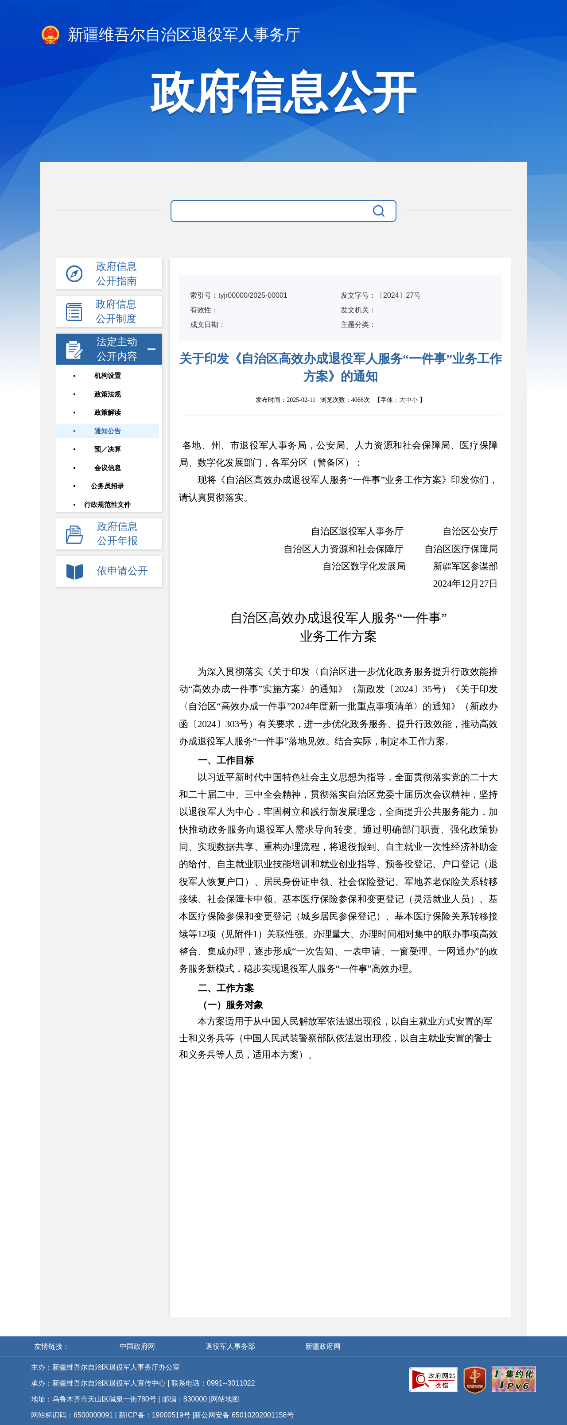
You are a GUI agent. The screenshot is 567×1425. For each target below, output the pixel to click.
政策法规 (109, 394)
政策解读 (109, 413)
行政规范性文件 (109, 506)
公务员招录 (109, 487)
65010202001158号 (263, 1415)
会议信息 (109, 469)
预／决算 (109, 450)
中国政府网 (138, 1346)
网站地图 (225, 1399)
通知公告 (109, 432)
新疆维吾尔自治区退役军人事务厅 (170, 35)
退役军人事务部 (231, 1346)
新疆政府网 (323, 1346)
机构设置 (109, 376)
